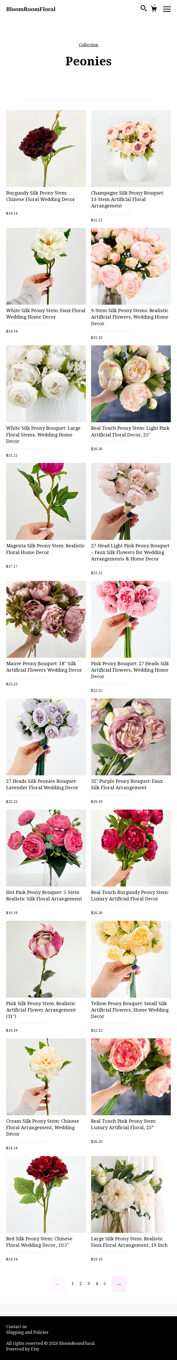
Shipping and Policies (27, 1332)
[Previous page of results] (58, 1284)
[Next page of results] (119, 1284)
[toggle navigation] (167, 9)
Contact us (16, 1326)
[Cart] (154, 9)
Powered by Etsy (22, 1349)
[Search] (143, 9)
